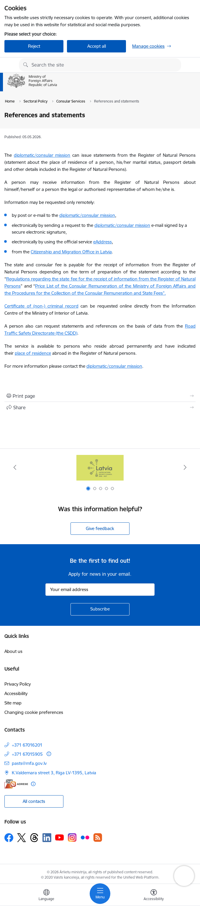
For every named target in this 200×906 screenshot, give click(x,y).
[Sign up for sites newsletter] (100, 609)
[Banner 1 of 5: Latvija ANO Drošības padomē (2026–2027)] (100, 467)
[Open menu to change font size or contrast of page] (153, 895)
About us (13, 651)
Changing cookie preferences (33, 712)
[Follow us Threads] (34, 837)
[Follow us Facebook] (8, 837)
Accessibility (15, 693)
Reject (34, 46)
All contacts (34, 801)
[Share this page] (100, 407)
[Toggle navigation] (100, 893)
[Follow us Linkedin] (46, 837)
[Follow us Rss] (97, 837)
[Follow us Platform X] (21, 837)
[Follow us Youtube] (59, 837)
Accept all (96, 46)
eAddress (102, 242)
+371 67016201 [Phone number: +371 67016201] (27, 745)
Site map (13, 703)
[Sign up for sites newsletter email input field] (100, 589)
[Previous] (15, 467)
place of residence (33, 353)
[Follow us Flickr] (85, 837)
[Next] (185, 467)
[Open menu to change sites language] (46, 895)
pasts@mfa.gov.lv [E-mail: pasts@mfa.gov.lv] (29, 763)
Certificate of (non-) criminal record (41, 306)
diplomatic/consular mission (42, 155)
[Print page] (100, 396)
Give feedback (100, 528)
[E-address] (16, 784)
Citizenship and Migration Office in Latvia (71, 252)
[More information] (49, 754)
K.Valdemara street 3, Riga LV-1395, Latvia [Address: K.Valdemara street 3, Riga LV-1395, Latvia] (54, 772)
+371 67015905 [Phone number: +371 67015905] (27, 754)
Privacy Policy (17, 684)
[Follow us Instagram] (72, 837)
